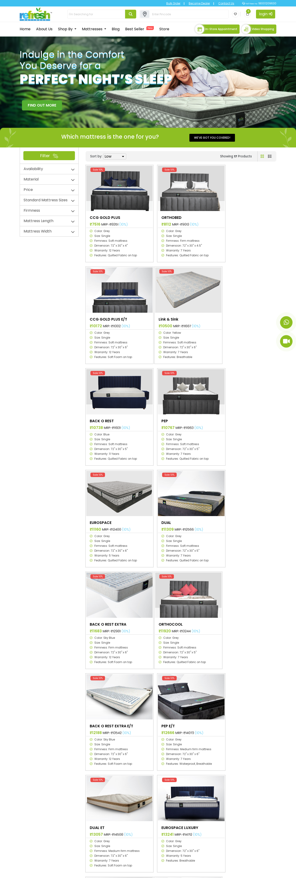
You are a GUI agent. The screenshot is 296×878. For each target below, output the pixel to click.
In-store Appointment (216, 29)
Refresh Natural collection (196, 832)
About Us (44, 28)
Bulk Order (170, 3)
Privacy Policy (207, 871)
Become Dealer (196, 3)
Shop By (66, 28)
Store (164, 28)
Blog (116, 28)
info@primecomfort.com (48, 858)
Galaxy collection (189, 806)
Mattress (137, 812)
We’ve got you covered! (212, 137)
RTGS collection (187, 826)
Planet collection (188, 812)
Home (25, 28)
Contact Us (223, 3)
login (265, 14)
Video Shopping (257, 29)
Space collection (188, 799)
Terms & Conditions (256, 871)
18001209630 (267, 3)
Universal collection (190, 819)
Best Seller (139, 28)
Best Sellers (139, 826)
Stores (135, 832)
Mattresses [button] (92, 28)
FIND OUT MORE (42, 104)
